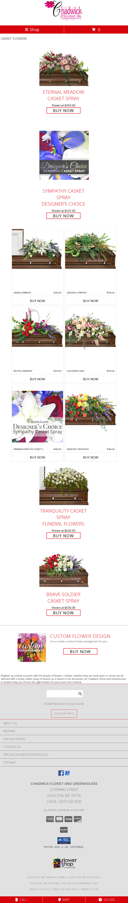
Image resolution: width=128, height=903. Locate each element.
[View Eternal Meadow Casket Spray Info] (64, 67)
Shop (32, 29)
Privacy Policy (39, 889)
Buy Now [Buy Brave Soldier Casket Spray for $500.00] (63, 613)
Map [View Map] (64, 899)
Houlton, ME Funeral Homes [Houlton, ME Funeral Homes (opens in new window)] (46, 877)
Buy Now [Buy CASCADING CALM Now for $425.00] (90, 379)
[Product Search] (64, 694)
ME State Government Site (80, 883)
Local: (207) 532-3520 (64, 801)
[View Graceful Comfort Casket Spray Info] (90, 249)
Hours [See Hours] (107, 899)
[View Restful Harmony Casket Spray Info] (37, 327)
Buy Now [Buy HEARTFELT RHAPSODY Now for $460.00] (90, 457)
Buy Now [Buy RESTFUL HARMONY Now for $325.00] (37, 379)
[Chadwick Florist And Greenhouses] (64, 20)
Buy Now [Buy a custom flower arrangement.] (80, 651)
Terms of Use (90, 889)
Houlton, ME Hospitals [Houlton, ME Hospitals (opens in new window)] (85, 877)
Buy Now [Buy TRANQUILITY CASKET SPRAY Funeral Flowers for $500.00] (63, 535)
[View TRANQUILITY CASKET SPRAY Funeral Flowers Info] (64, 485)
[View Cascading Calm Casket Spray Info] (90, 329)
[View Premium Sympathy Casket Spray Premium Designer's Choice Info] (37, 416)
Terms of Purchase (65, 889)
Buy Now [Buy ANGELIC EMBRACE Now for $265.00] (37, 301)
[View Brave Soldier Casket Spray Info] (64, 569)
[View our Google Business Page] (67, 775)
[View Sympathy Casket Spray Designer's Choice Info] (64, 155)
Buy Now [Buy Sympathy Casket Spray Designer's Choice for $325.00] (63, 216)
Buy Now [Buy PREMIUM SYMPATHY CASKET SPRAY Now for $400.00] (37, 457)
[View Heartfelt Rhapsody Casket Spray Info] (90, 409)
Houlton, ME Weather (45, 883)
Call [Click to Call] (21, 899)
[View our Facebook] (61, 775)
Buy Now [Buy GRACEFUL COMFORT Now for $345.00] (90, 301)
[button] (64, 840)
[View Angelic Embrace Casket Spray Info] (37, 249)
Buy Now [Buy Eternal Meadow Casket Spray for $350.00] (63, 110)
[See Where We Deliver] (64, 713)
